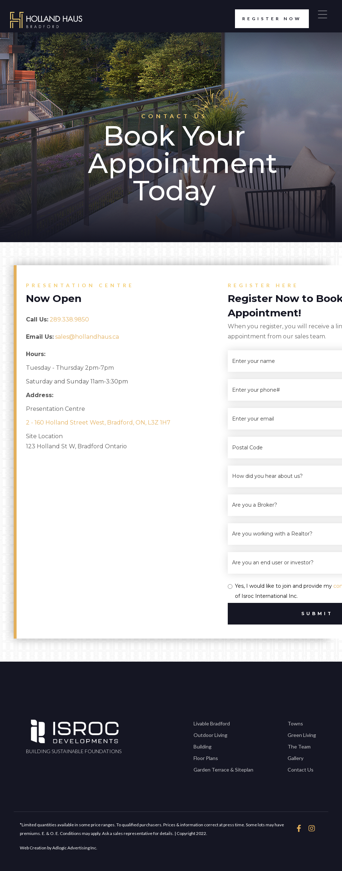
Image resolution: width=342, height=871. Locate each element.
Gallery (295, 758)
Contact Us (301, 769)
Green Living (302, 735)
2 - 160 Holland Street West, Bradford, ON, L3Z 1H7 (98, 422)
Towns (295, 723)
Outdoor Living (210, 735)
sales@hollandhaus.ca (87, 336)
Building (203, 746)
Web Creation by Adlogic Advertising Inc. (58, 847)
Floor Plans (206, 758)
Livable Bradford (212, 723)
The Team (299, 746)
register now (268, 18)
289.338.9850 (69, 319)
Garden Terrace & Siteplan (223, 769)
